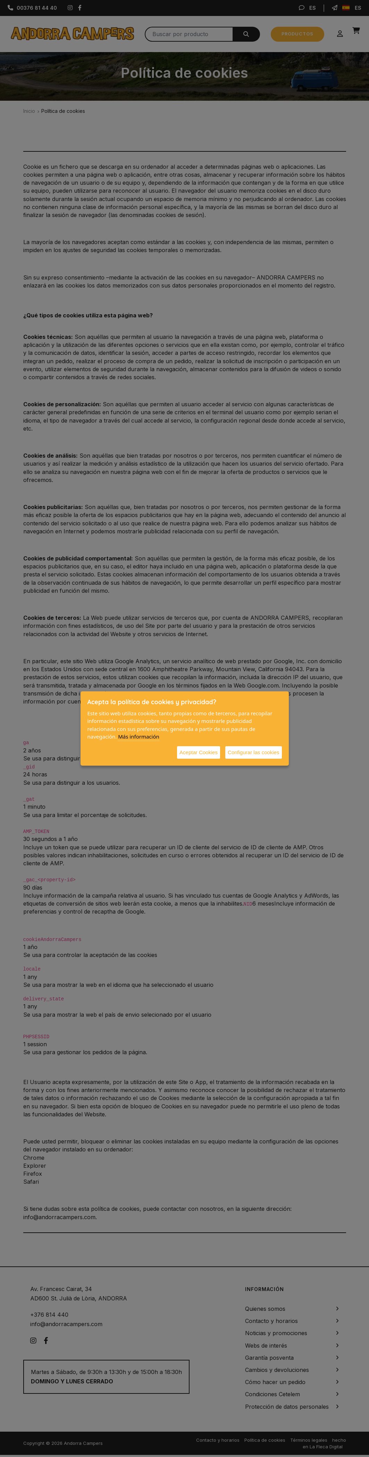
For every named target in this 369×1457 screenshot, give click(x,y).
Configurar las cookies (253, 752)
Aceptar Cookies (198, 752)
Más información (138, 736)
